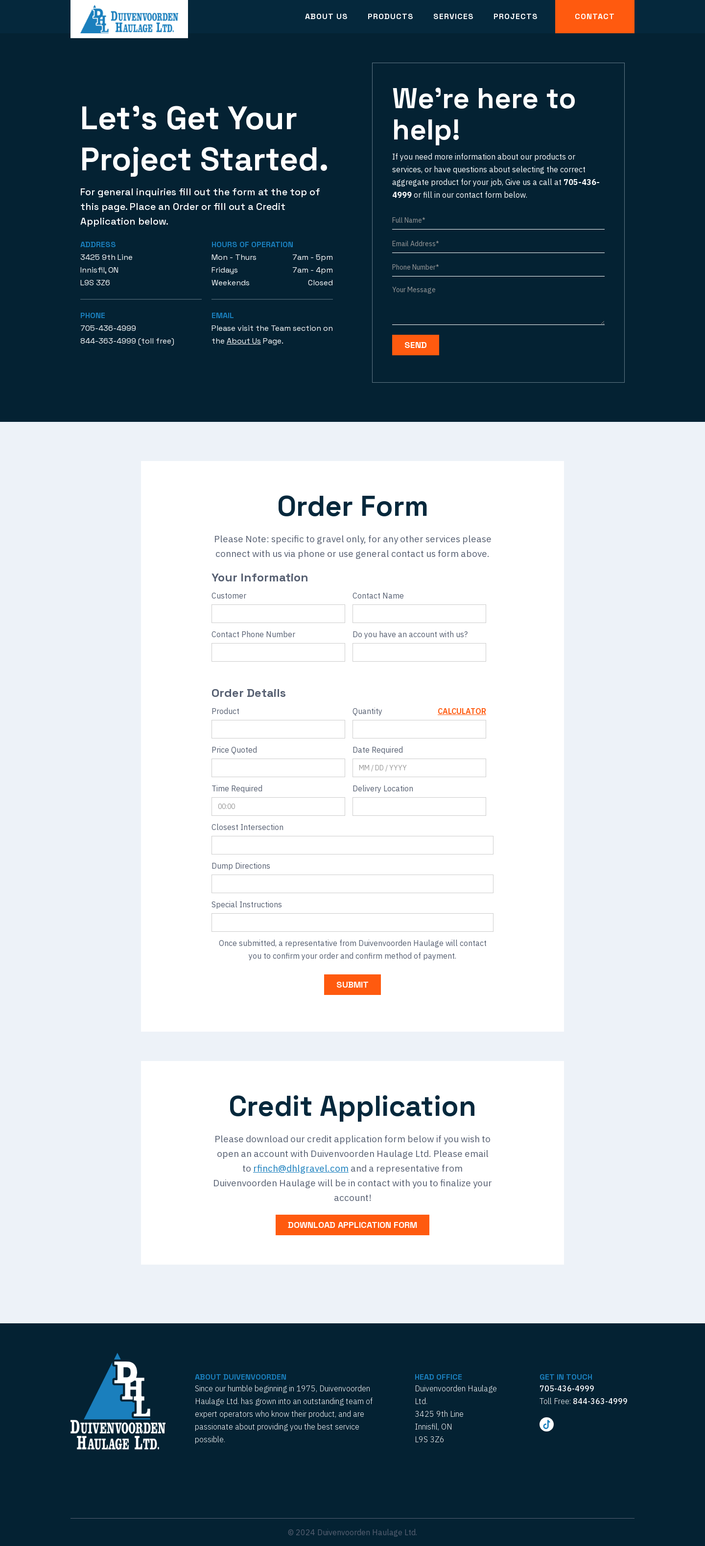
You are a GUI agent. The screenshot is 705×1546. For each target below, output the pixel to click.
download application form (352, 1224)
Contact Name (378, 595)
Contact (595, 16)
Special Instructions (247, 904)
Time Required (237, 788)
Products (391, 16)
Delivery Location (382, 788)
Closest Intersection (247, 827)
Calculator (462, 711)
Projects (516, 16)
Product (225, 711)
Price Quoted (234, 750)
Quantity (367, 711)
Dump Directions (241, 866)
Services (453, 16)
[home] (129, 19)
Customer (229, 595)
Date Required (377, 750)
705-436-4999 (108, 328)
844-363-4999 (108, 341)
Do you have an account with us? (410, 634)
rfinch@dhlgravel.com (301, 1168)
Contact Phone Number (253, 634)
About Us (326, 16)
